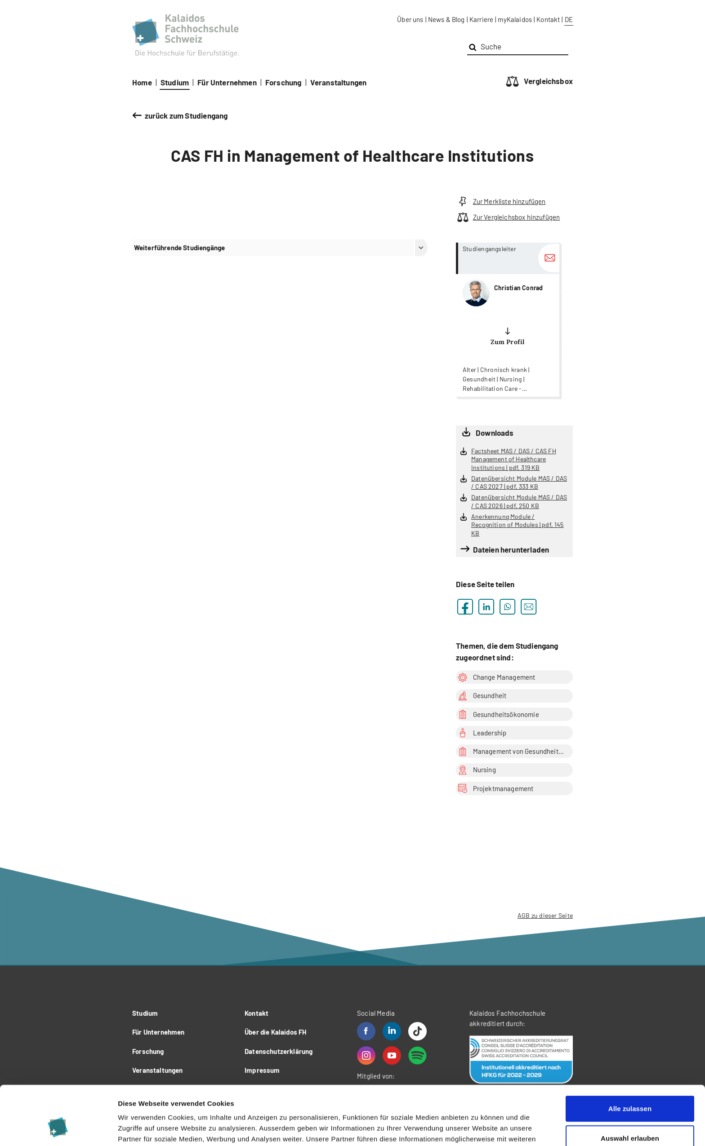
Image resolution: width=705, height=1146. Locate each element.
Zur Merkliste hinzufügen (501, 201)
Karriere (481, 19)
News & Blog (446, 19)
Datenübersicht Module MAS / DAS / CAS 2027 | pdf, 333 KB (519, 482)
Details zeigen (478, 1128)
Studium (175, 82)
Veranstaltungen (338, 82)
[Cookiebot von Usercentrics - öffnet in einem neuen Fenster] (58, 1128)
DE (569, 19)
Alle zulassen (629, 1058)
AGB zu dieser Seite (545, 915)
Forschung (283, 82)
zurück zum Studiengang (186, 115)
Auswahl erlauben (630, 1087)
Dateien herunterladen (511, 549)
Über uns (410, 19)
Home (142, 82)
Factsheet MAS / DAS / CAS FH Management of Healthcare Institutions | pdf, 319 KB (513, 459)
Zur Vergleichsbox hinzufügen (508, 217)
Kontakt (548, 19)
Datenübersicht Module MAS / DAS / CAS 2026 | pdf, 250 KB (519, 501)
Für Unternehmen (227, 82)
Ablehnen (629, 1116)
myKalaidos (515, 19)
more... (507, 320)
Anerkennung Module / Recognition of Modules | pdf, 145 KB (517, 525)
